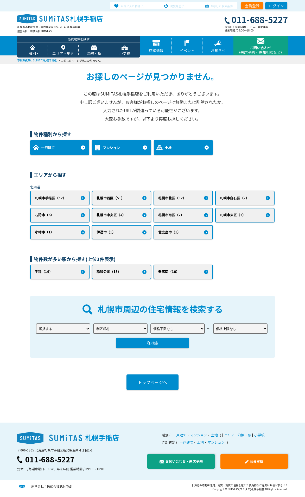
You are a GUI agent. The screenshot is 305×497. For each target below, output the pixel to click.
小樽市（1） (44, 234)
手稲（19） (44, 274)
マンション (198, 438)
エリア (229, 438)
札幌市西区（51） (110, 198)
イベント (187, 51)
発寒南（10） (168, 274)
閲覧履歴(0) (178, 5)
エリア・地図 (63, 54)
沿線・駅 (94, 54)
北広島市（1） (169, 234)
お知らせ (218, 51)
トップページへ (152, 385)
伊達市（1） (106, 234)
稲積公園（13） (109, 274)
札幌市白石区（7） (234, 198)
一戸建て (179, 438)
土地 (214, 438)
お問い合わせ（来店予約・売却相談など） (260, 51)
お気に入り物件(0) (137, 5)
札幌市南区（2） (171, 216)
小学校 (124, 54)
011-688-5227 (50, 462)
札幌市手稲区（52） (50, 198)
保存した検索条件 (217, 5)
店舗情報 (156, 51)
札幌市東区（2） (233, 216)
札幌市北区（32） (172, 198)
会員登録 (252, 5)
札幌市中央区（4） (111, 216)
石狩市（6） (44, 216)
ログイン (276, 5)
